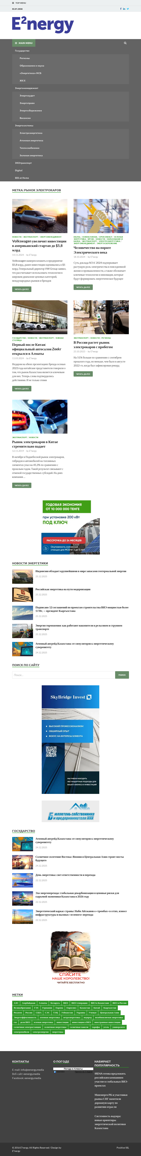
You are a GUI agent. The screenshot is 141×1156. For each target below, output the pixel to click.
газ (15, 1022)
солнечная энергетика (55, 1027)
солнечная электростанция (27, 1027)
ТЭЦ (55, 1012)
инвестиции (63, 1022)
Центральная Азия (109, 1012)
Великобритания (22, 1007)
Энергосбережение (31, 110)
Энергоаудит (27, 95)
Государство (22, 50)
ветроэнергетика (71, 1017)
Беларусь (55, 1003)
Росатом (18, 1012)
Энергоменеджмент (26, 87)
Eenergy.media (89, 236)
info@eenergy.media (32, 1069)
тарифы (96, 1027)
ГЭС (36, 1007)
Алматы (43, 1003)
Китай (97, 1007)
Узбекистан (67, 1012)
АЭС (16, 1003)
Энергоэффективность (25, 1017)
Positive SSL (123, 1147)
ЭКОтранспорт (23, 162)
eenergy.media (32, 1073)
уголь (106, 1027)
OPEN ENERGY (105, 236)
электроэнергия (41, 1031)
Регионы (25, 58)
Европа (59, 1007)
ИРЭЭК (91, 239)
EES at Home (22, 177)
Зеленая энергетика (31, 155)
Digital (18, 170)
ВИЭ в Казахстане (100, 1003)
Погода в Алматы (73, 1069)
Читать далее (20, 288)
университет (118, 1027)
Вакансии (25, 117)
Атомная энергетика (31, 140)
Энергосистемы (24, 125)
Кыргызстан (109, 1007)
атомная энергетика (50, 1017)
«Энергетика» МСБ (30, 72)
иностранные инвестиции (107, 1022)
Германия (47, 1007)
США (38, 1012)
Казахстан (85, 1007)
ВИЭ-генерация (79, 1003)
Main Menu (26, 42)
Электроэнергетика (31, 132)
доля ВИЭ (25, 1022)
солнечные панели (79, 1027)
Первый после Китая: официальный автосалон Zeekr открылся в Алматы (37, 349)
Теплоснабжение (29, 147)
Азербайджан (28, 1003)
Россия (28, 1012)
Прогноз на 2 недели (83, 1072)
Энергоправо (27, 102)
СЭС (47, 1012)
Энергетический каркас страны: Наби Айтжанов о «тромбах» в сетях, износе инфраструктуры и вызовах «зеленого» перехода (81, 912)
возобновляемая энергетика (109, 1017)
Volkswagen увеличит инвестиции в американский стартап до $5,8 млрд (39, 245)
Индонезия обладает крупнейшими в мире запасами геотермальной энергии (81, 571)
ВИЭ (65, 1003)
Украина (80, 1012)
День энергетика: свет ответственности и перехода (65, 874)
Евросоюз (71, 1007)
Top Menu (21, 3)
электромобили (21, 1031)
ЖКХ (22, 80)
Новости (16, 236)
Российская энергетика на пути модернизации (63, 589)
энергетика (57, 1031)
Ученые (92, 1012)
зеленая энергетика (43, 1022)
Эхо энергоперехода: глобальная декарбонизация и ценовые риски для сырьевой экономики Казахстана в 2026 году (77, 894)
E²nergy (33, 255)
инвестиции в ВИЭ (81, 1022)
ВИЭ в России (119, 1003)
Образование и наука (32, 65)
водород (88, 1017)
